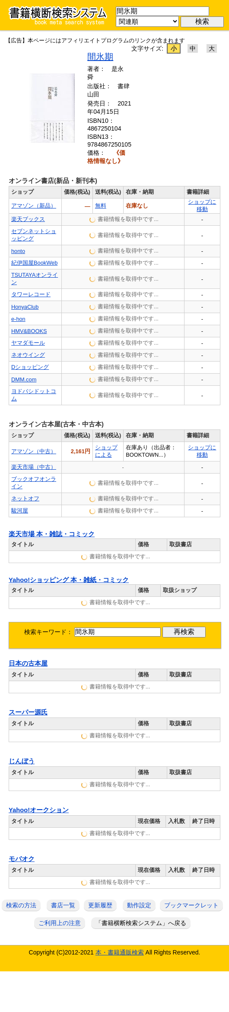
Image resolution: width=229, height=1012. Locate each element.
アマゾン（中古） (33, 451)
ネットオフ (25, 498)
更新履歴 (100, 905)
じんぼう (22, 761)
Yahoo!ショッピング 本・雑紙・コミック (69, 579)
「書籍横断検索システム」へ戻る (140, 922)
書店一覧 (63, 905)
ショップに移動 (202, 205)
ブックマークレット (191, 905)
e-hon (18, 319)
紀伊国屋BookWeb (34, 262)
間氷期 (100, 56)
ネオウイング (28, 355)
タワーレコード (31, 294)
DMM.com (23, 379)
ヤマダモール (28, 342)
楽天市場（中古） (33, 467)
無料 (100, 205)
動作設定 (139, 905)
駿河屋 (19, 510)
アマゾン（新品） (33, 205)
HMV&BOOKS (29, 331)
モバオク (22, 858)
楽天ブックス (28, 219)
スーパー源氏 (28, 712)
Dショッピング (30, 367)
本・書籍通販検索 (119, 952)
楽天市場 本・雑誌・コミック (52, 534)
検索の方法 (21, 905)
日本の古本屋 (28, 663)
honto (18, 251)
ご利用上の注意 (59, 922)
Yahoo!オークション (39, 810)
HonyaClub (24, 307)
